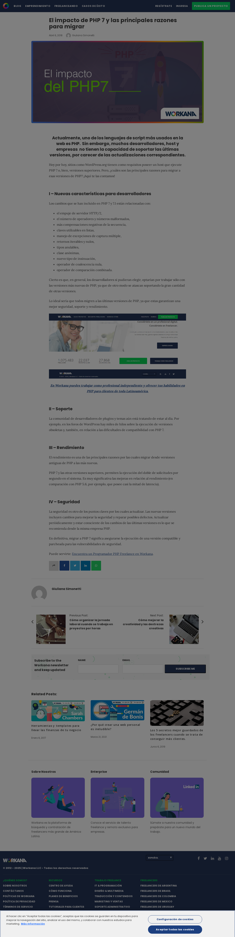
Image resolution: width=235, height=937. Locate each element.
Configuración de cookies (175, 921)
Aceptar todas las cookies (175, 932)
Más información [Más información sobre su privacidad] (33, 926)
